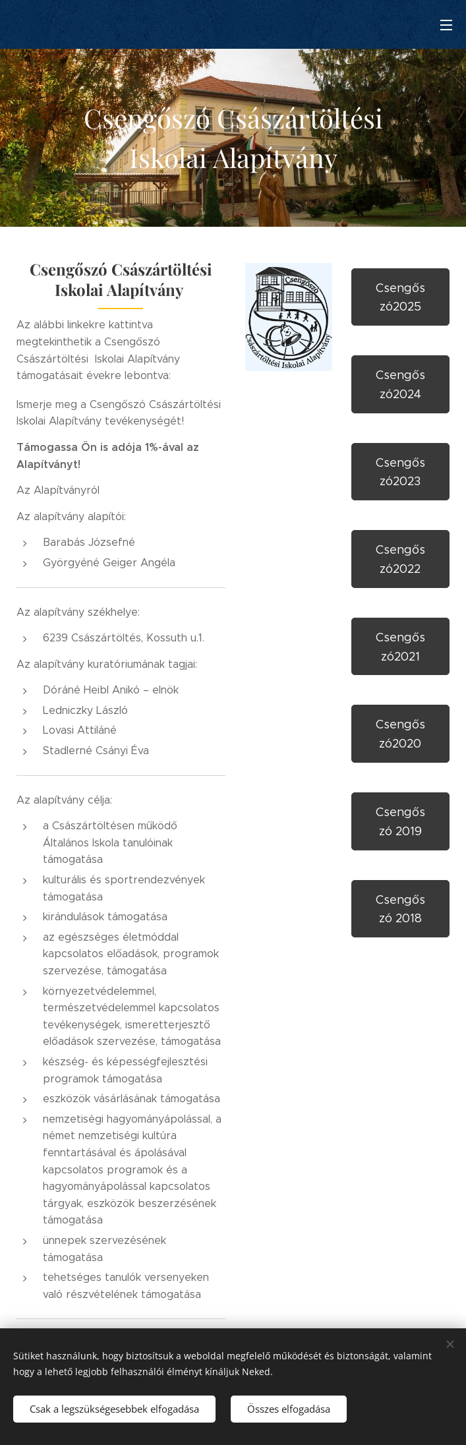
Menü (446, 25)
